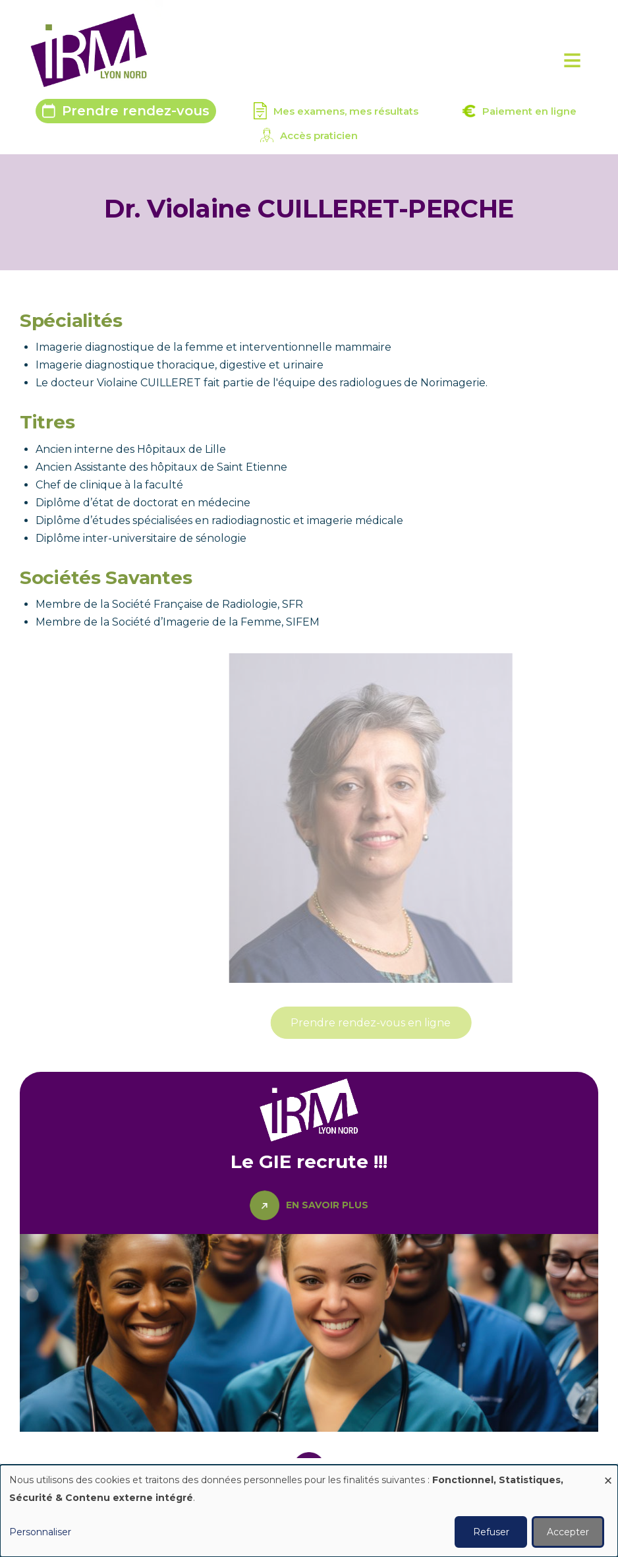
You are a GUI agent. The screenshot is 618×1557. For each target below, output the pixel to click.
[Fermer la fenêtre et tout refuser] (608, 1473)
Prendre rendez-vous (136, 111)
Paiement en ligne (529, 111)
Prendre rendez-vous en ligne (421, 1022)
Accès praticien (319, 135)
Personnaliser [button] (40, 1532)
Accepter (568, 1532)
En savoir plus (327, 1205)
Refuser (491, 1532)
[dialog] (309, 1511)
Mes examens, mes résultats (345, 111)
